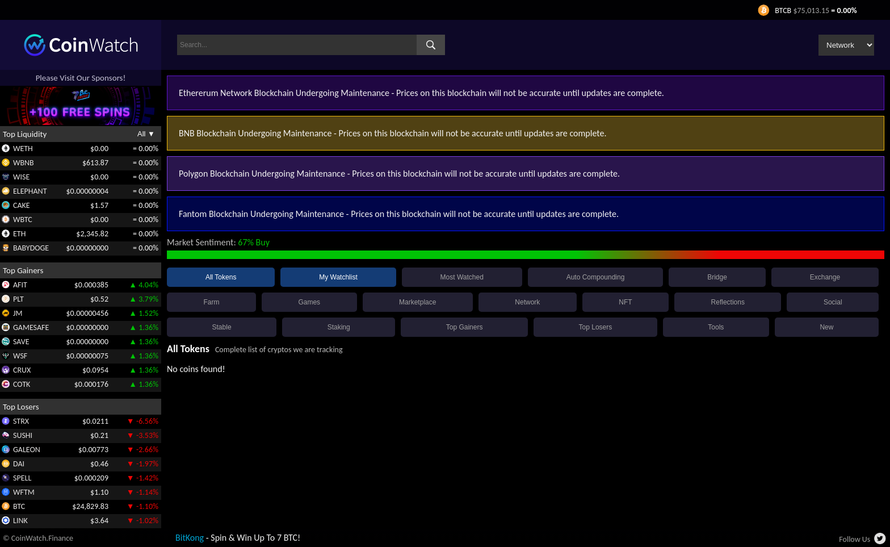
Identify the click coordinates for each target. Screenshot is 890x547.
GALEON (26, 449)
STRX (21, 421)
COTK (21, 384)
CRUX (22, 370)
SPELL (22, 478)
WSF (20, 356)
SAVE (21, 341)
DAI (18, 464)
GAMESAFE (31, 327)
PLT (18, 299)
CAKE (21, 205)
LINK (20, 520)
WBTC (22, 219)
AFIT (20, 285)
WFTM (24, 492)
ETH (19, 234)
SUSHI (22, 435)
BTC (19, 506)
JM (17, 313)
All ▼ (146, 134)
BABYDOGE (31, 248)
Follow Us (854, 539)
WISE (21, 177)
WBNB (23, 163)
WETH (23, 148)
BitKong (189, 537)
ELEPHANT (30, 191)
